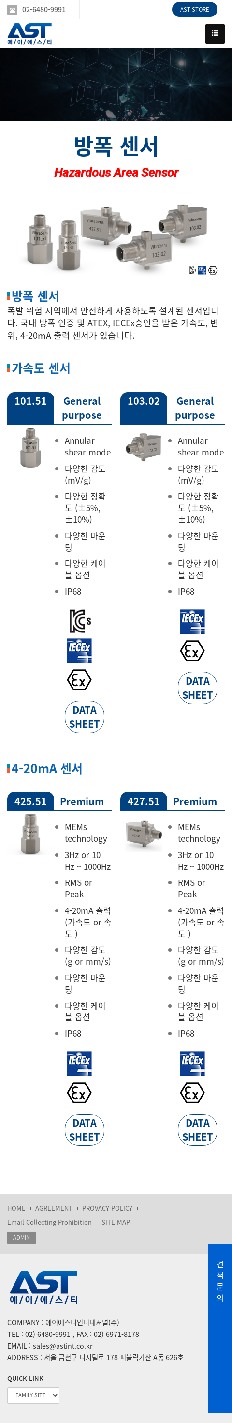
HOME (16, 1208)
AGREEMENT (53, 1208)
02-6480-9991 (44, 9)
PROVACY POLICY (107, 1208)
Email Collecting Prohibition (49, 1222)
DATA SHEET (84, 717)
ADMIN (21, 1237)
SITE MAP (116, 1222)
